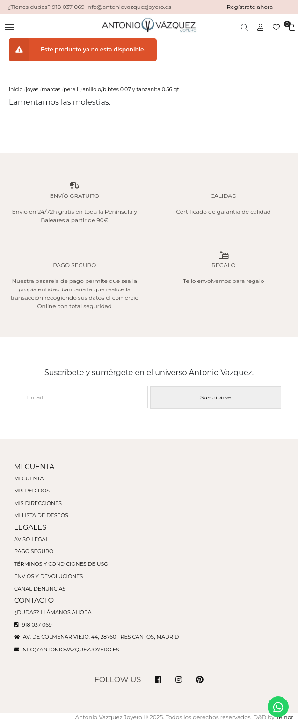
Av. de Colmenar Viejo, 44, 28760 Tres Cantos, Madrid (96, 637)
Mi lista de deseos (41, 515)
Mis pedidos (32, 490)
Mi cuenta (29, 478)
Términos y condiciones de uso (61, 564)
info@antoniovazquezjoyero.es (70, 649)
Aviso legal (31, 539)
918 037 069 (33, 624)
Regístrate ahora (250, 6)
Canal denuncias (40, 588)
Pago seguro (33, 551)
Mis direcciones (38, 503)
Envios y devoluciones (48, 576)
